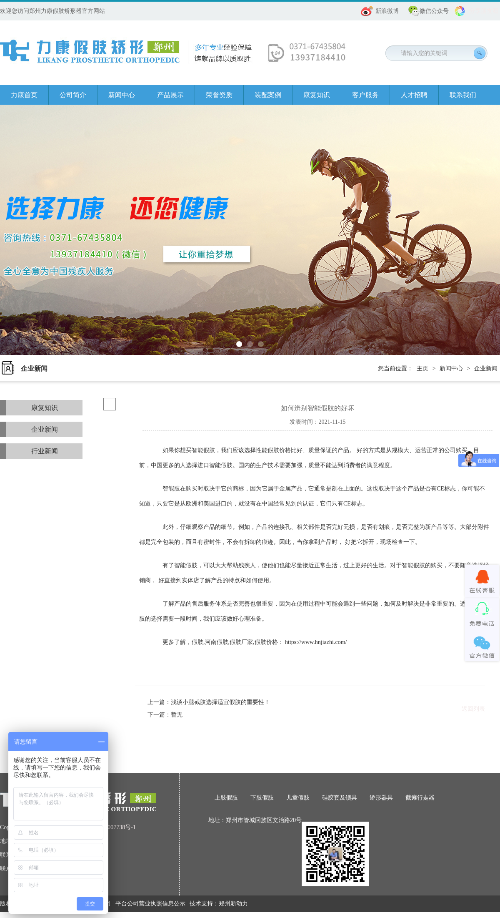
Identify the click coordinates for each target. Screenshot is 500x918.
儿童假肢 (298, 798)
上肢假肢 (226, 798)
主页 (422, 368)
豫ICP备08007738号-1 (108, 827)
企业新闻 (486, 368)
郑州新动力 (233, 903)
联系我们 (463, 94)
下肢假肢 (262, 798)
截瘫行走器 (420, 798)
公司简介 (73, 94)
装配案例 (268, 94)
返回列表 (473, 709)
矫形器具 (381, 798)
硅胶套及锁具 (339, 798)
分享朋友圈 (483, 11)
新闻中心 (121, 94)
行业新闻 (44, 451)
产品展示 (170, 94)
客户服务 (365, 94)
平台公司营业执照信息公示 (150, 903)
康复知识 (316, 94)
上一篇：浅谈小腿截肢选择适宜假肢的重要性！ (209, 702)
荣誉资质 (219, 94)
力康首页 (24, 94)
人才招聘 (414, 94)
